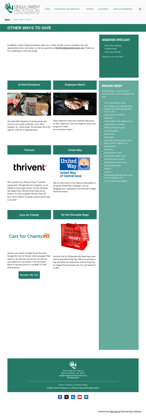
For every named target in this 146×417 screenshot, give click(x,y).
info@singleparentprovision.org (69, 48)
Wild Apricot (115, 411)
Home (7, 19)
